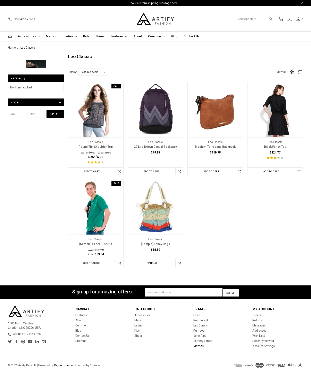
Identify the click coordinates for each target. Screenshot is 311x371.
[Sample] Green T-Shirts (95, 244)
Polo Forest (200, 320)
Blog (174, 36)
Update (55, 114)
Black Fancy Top (275, 146)
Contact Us (192, 36)
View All (198, 345)
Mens (52, 36)
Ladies (70, 36)
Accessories (29, 36)
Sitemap (80, 340)
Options (150, 263)
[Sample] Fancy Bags (155, 244)
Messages (259, 325)
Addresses (259, 330)
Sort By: (72, 71)
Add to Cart (91, 171)
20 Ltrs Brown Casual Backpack (155, 146)
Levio (196, 314)
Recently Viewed (263, 340)
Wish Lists (258, 335)
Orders (256, 314)
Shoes (99, 36)
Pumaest (199, 330)
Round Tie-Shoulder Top (96, 146)
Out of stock (91, 263)
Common (156, 36)
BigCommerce (63, 364)
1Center (95, 364)
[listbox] (92, 72)
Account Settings (263, 345)
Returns (257, 320)
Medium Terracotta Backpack (215, 146)
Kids (86, 36)
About (137, 36)
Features (119, 36)
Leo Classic (200, 325)
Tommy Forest (202, 340)
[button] (36, 102)
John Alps (199, 335)
